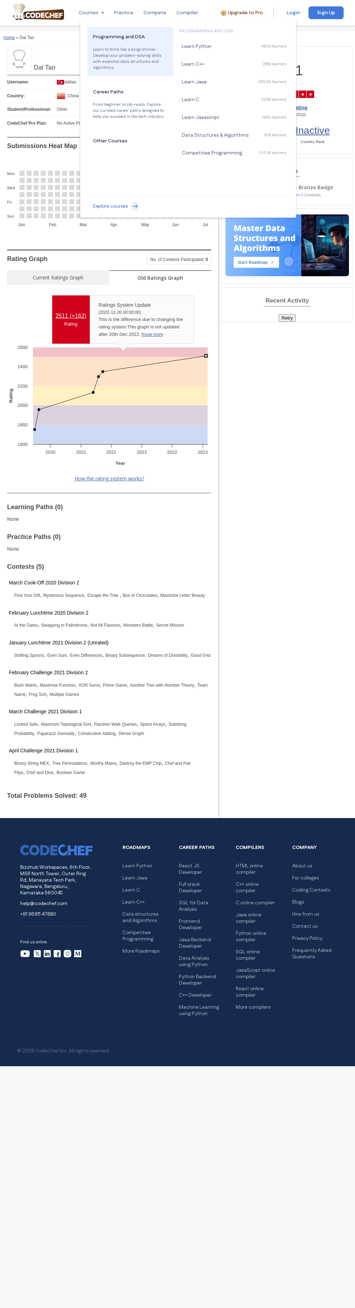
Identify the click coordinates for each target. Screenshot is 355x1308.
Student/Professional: (29, 109)
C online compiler (255, 902)
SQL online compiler (248, 955)
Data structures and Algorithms (140, 917)
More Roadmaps (140, 951)
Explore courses (116, 206)
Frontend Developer (190, 924)
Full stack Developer (190, 887)
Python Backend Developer (197, 980)
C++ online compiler (247, 887)
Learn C (131, 890)
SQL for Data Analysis (193, 906)
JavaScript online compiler (255, 973)
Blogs (298, 902)
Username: (18, 82)
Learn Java (134, 878)
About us (302, 866)
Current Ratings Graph (58, 277)
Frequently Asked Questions (312, 953)
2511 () (70, 316)
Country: (16, 95)
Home (9, 37)
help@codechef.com (43, 903)
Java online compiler (248, 918)
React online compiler (250, 992)
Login (293, 12)
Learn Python (137, 866)
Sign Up (326, 12)
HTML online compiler (249, 869)
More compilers (253, 1007)
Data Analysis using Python (194, 961)
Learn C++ (133, 902)
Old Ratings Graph (160, 277)
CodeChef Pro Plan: (27, 123)
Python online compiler (251, 936)
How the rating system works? (109, 478)
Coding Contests (311, 890)
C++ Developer (195, 995)
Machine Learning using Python (199, 1010)
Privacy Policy (307, 938)
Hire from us (305, 914)
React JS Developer (190, 869)
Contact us (304, 926)
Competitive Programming (137, 936)
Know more (152, 334)
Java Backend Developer (195, 943)
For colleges (305, 878)
